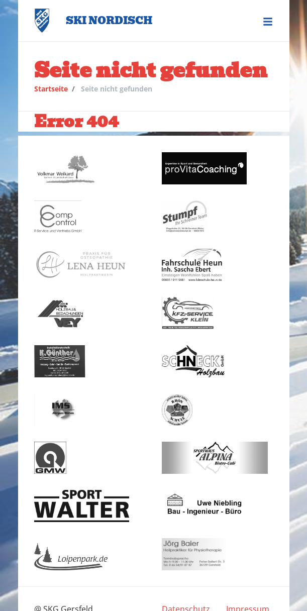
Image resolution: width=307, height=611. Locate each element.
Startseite (51, 88)
